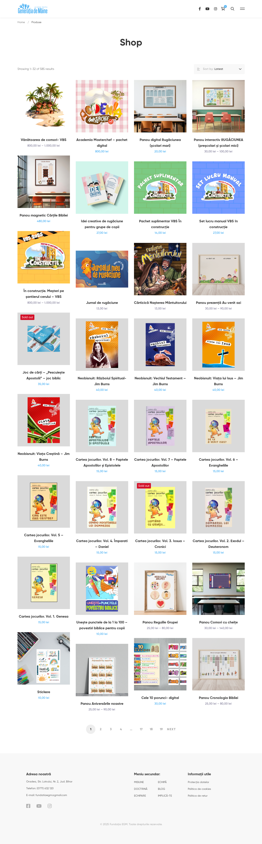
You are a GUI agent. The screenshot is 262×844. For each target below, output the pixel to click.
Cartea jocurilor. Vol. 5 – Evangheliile (43, 544)
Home (21, 22)
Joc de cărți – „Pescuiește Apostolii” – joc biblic (44, 381)
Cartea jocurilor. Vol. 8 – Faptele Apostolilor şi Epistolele (102, 468)
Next (171, 729)
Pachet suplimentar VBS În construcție (160, 230)
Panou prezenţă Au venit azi (218, 308)
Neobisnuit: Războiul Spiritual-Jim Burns (102, 387)
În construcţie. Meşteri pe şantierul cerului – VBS (44, 299)
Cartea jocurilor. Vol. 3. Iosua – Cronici (160, 550)
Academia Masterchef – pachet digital (101, 143)
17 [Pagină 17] (141, 729)
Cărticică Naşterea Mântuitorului (160, 308)
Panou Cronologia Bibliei (218, 704)
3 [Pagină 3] (111, 729)
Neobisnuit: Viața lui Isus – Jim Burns (218, 387)
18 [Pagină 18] (151, 729)
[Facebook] (210, 9)
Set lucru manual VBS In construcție (218, 230)
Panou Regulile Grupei (160, 628)
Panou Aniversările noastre (102, 709)
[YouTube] (218, 9)
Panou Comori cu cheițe (218, 628)
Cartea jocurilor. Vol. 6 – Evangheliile (218, 468)
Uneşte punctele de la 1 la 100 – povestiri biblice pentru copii (101, 631)
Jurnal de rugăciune (102, 308)
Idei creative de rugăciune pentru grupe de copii (102, 230)
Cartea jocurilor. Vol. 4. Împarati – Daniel (102, 550)
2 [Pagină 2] (101, 729)
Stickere (43, 698)
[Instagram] (226, 9)
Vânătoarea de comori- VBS (43, 140)
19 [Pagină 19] (161, 729)
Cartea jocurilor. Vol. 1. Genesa (43, 622)
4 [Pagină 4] (121, 729)
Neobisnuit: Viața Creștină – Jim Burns (44, 462)
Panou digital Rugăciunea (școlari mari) (160, 143)
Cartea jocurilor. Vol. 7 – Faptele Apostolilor (160, 468)
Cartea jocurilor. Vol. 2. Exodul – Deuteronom (218, 550)
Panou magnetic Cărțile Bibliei (44, 221)
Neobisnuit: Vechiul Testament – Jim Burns (160, 387)
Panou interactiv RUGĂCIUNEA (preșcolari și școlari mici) (218, 143)
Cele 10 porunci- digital (160, 704)
